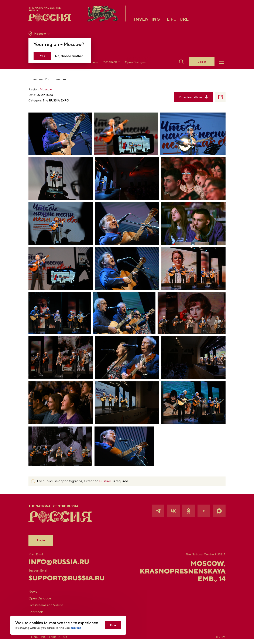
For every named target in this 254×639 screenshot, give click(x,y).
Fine (113, 625)
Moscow (46, 89)
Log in (202, 61)
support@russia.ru (61, 578)
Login (41, 540)
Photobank (111, 62)
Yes (42, 56)
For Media (36, 612)
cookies (76, 627)
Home (32, 79)
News (32, 591)
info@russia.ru (58, 562)
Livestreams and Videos (46, 605)
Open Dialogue (135, 62)
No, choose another (69, 56)
